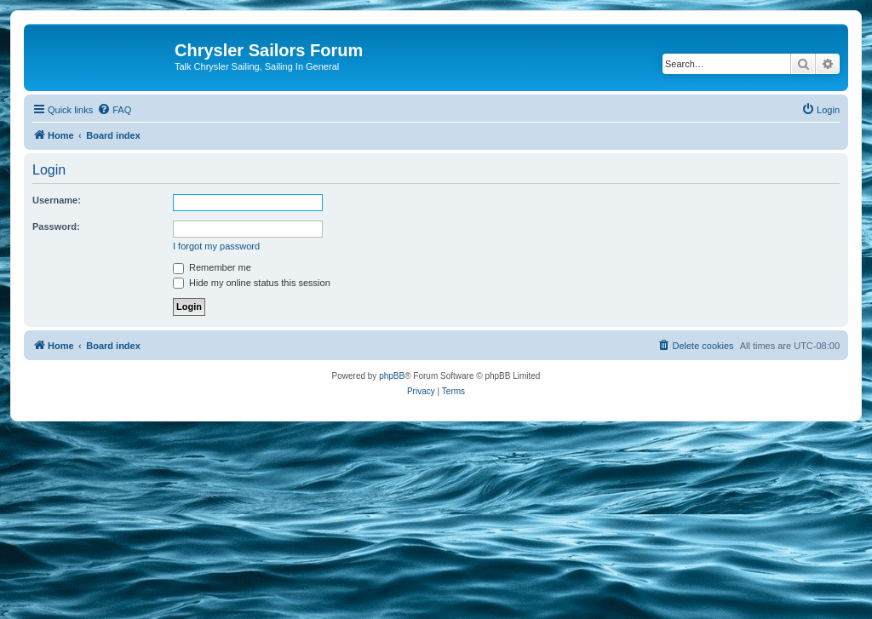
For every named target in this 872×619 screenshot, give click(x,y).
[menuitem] (114, 110)
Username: (56, 200)
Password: (56, 226)
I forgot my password (216, 246)
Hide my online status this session (251, 283)
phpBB (391, 376)
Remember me (212, 267)
